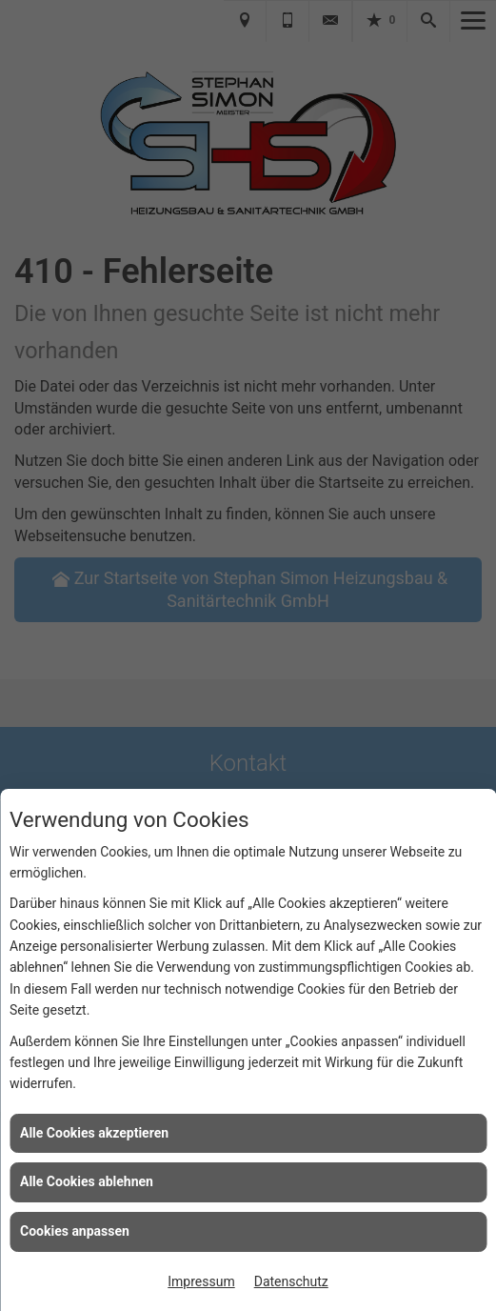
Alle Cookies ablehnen (86, 1181)
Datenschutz (291, 1281)
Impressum (201, 1281)
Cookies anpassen (74, 1231)
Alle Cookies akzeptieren (94, 1132)
